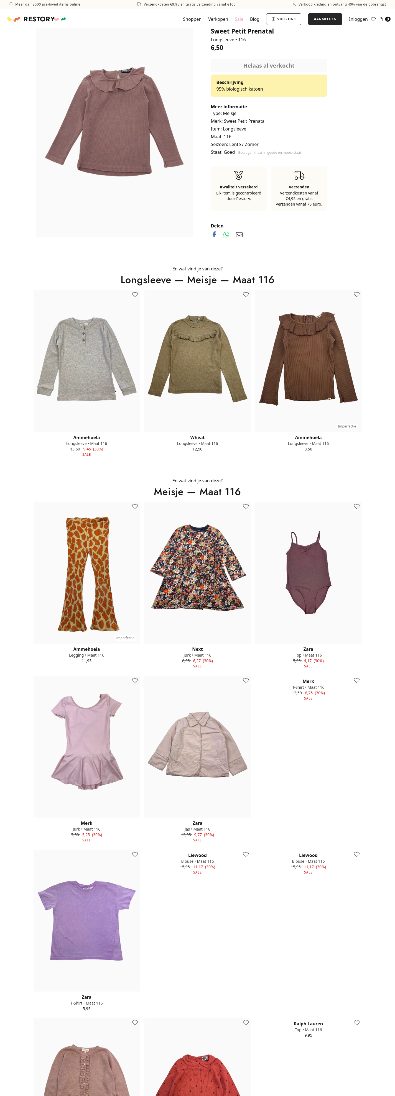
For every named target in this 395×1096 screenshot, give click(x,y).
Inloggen (358, 19)
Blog (254, 19)
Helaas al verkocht (269, 65)
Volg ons (283, 19)
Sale (239, 19)
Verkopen (218, 19)
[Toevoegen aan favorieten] (135, 295)
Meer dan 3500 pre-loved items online (44, 4)
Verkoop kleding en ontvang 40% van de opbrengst (339, 4)
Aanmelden (325, 19)
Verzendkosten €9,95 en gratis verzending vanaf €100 (186, 4)
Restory (39, 19)
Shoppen (192, 19)
